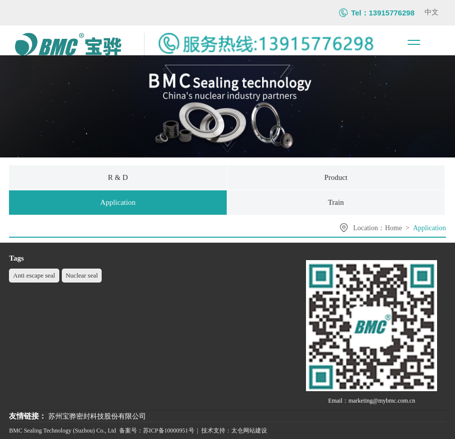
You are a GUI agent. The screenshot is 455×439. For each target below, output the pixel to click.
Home (393, 228)
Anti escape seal (34, 275)
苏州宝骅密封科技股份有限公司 (97, 416)
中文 (432, 12)
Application (429, 228)
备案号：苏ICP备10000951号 (156, 430)
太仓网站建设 (249, 430)
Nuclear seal (82, 275)
